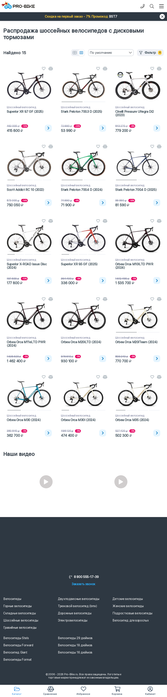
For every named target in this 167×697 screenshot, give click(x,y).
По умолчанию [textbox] (101, 52)
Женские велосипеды (128, 606)
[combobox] (111, 52)
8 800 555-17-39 (83, 577)
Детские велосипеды (127, 599)
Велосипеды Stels (16, 638)
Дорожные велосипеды (74, 613)
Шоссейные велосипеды (20, 620)
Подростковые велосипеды (132, 613)
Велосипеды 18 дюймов (75, 645)
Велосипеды (12, 599)
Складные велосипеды (19, 613)
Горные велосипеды (17, 606)
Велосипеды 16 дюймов (75, 652)
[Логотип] (19, 6)
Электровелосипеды (72, 620)
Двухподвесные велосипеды (78, 599)
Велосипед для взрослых (130, 620)
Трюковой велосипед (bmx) (77, 606)
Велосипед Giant (15, 652)
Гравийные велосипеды (20, 627)
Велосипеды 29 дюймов (75, 638)
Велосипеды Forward (18, 645)
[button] (83, 16)
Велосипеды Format (17, 659)
